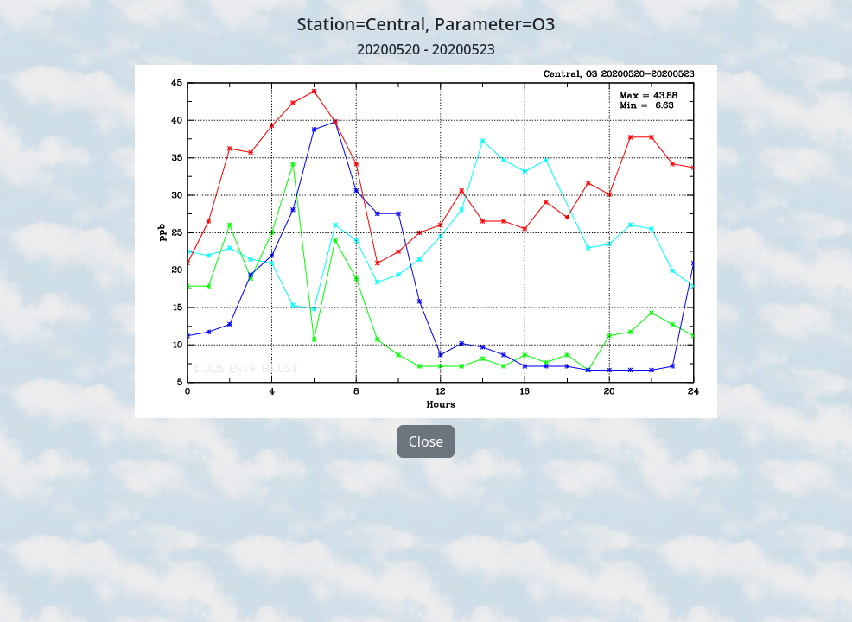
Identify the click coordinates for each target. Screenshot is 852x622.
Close (426, 441)
